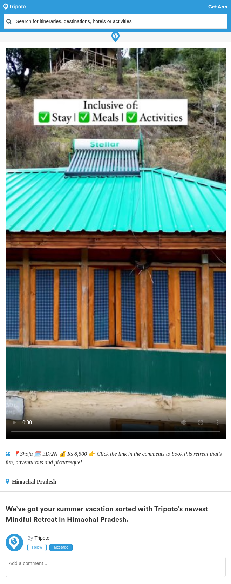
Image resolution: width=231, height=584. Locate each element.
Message (61, 547)
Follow (37, 547)
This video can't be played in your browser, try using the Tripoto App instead (116, 243)
